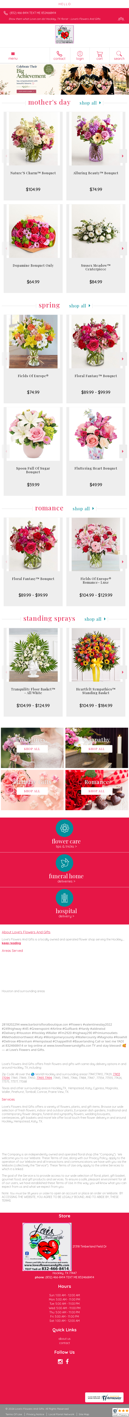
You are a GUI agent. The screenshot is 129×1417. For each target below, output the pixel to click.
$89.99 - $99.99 (95, 392)
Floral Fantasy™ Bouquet (96, 376)
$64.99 (33, 282)
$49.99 (96, 484)
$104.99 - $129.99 (95, 595)
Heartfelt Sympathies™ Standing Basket (96, 691)
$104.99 (33, 189)
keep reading (11, 943)
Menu (13, 58)
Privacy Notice (35, 1414)
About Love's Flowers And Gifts (26, 932)
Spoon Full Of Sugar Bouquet (33, 470)
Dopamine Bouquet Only (33, 265)
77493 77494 (44, 1078)
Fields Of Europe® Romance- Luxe (96, 581)
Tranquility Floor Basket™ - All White (33, 691)
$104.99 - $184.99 (95, 705)
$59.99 (33, 484)
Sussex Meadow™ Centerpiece (96, 267)
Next (123, 156)
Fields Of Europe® (33, 376)
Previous (6, 156)
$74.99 (96, 189)
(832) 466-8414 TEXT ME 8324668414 (33, 13)
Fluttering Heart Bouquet (96, 468)
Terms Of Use (13, 1414)
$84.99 (96, 282)
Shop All (88, 103)
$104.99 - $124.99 (33, 705)
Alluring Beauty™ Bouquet (95, 173)
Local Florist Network (61, 1414)
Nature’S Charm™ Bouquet (33, 173)
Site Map (84, 1414)
